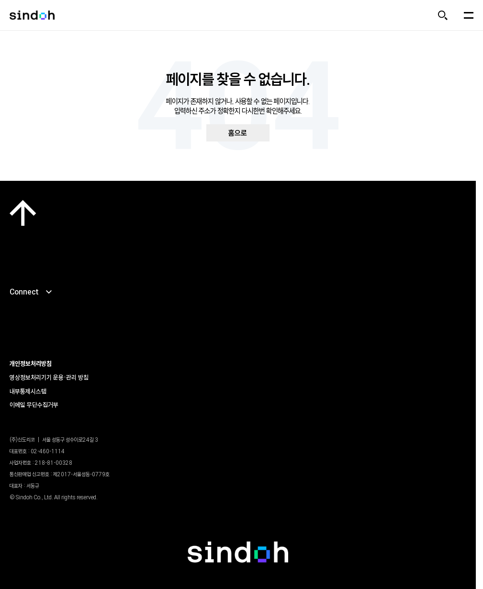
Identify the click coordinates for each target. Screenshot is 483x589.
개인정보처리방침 (31, 363)
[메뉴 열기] (468, 15)
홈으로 (237, 133)
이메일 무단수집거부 (34, 405)
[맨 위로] (23, 213)
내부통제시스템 (28, 391)
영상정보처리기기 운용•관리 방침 (49, 377)
